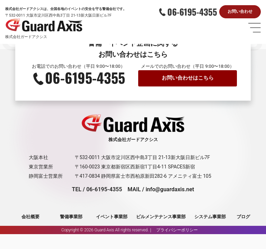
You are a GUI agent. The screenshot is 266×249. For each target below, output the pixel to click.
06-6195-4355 (192, 12)
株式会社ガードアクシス (26, 37)
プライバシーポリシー (177, 230)
